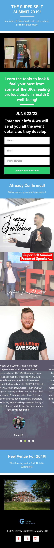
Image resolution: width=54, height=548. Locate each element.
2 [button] (25, 441)
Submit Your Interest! (27, 170)
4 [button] (33, 441)
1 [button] (21, 441)
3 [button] (29, 441)
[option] (27, 400)
